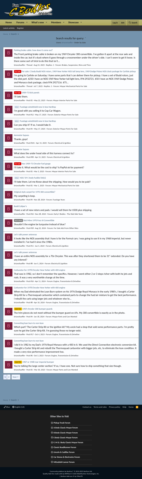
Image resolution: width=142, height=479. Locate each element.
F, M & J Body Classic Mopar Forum (68, 442)
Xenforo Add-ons (72, 476)
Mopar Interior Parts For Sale (65, 100)
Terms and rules (100, 407)
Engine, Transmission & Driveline (67, 281)
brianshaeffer (67, 42)
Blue (7, 407)
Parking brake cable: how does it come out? (33, 50)
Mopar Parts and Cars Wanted (64, 316)
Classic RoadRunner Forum (65, 447)
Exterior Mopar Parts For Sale (66, 114)
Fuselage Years (59, 199)
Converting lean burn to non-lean (29, 323)
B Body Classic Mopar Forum (66, 433)
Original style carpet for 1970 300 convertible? (34, 192)
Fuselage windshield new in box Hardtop (35, 107)
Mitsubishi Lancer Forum (64, 462)
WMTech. (82, 474)
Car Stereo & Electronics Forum (67, 457)
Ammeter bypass (21, 135)
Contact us (87, 407)
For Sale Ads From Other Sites (66, 228)
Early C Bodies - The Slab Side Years (68, 214)
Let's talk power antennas (25, 234)
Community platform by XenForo (71, 471)
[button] (27, 22)
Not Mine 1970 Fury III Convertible (34, 220)
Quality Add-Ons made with (53, 474)
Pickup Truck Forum (62, 423)
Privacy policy (114, 407)
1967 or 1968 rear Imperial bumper (34, 362)
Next (15, 377)
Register (20, 28)
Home (9, 22)
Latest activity (9, 28)
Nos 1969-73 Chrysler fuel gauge (32, 163)
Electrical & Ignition (63, 143)
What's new (37, 22)
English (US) (18, 407)
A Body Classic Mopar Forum (66, 428)
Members (56, 22)
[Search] (133, 22)
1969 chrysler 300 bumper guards (33, 309)
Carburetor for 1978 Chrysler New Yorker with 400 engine (39, 270)
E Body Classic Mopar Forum (66, 437)
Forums (20, 22)
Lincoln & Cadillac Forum (64, 452)
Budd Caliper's (20, 206)
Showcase (73, 22)
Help (124, 407)
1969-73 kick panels (26, 92)
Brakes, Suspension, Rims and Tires (76, 65)
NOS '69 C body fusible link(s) (30, 177)
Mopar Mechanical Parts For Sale (73, 86)
